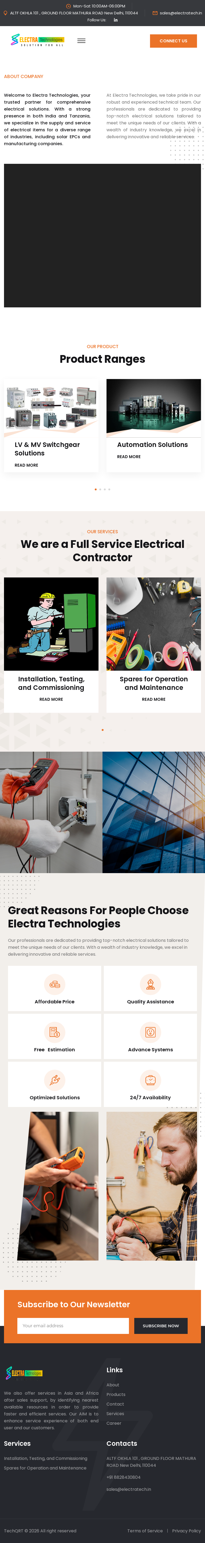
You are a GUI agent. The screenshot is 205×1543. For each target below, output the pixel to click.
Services (115, 1414)
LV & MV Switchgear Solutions (47, 449)
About (113, 1385)
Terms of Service (145, 1531)
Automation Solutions (152, 445)
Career (114, 1423)
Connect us (173, 41)
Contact (115, 1404)
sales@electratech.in (181, 13)
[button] (95, 489)
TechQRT (14, 1531)
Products (116, 1394)
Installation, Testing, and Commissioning (51, 683)
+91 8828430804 (124, 1477)
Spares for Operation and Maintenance (154, 683)
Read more (28, 465)
